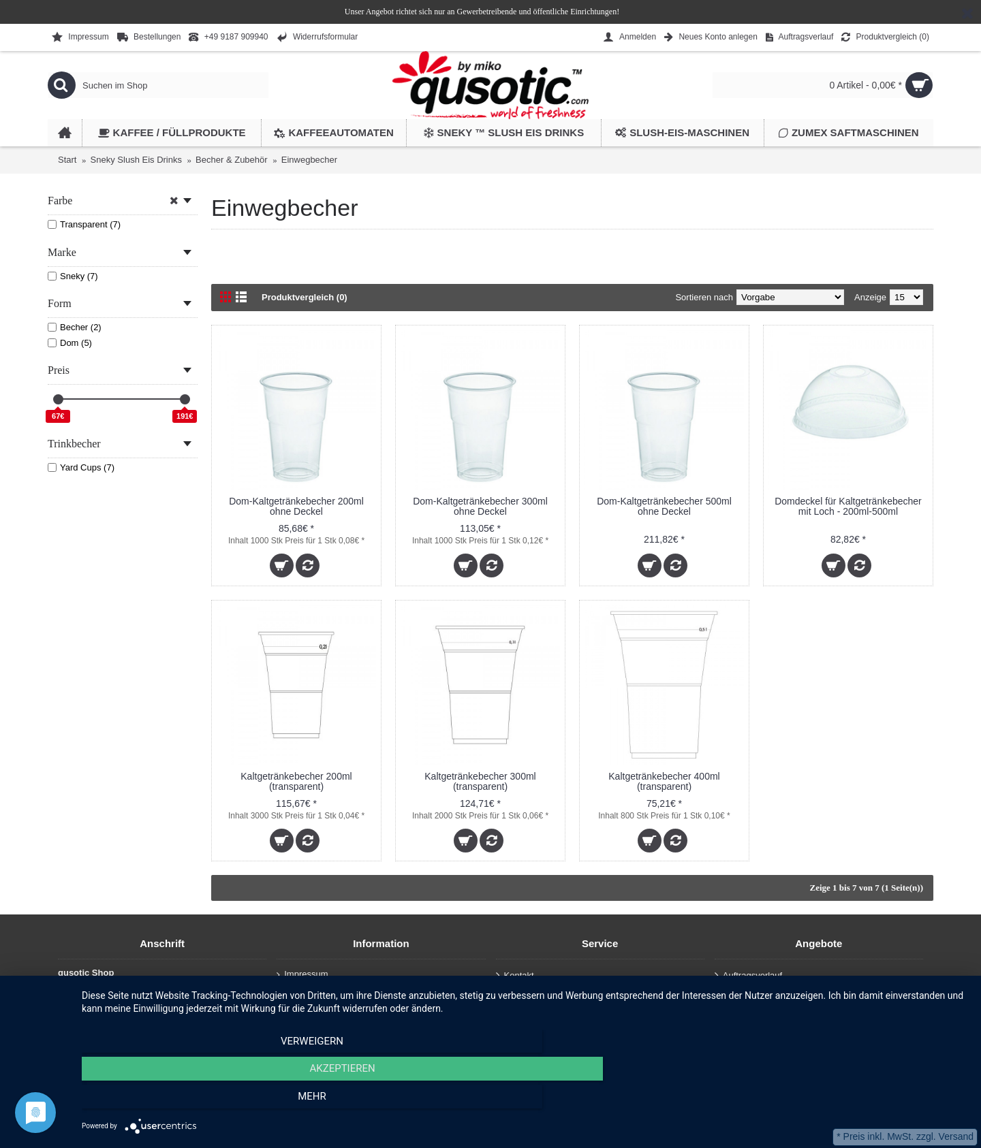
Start (67, 160)
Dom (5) (70, 343)
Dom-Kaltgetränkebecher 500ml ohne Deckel (664, 506)
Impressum (302, 974)
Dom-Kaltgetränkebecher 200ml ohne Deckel (296, 506)
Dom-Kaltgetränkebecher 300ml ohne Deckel (480, 506)
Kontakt (515, 976)
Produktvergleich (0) (304, 297)
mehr (834, 1101)
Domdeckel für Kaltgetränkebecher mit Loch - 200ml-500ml (848, 506)
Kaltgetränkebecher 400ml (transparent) (663, 781)
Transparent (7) (84, 224)
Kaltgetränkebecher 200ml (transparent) (296, 781)
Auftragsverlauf (529, 994)
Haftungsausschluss (320, 1005)
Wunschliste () (749, 994)
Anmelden (520, 1030)
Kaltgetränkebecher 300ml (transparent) (479, 781)
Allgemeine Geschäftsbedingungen (349, 1021)
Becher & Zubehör (232, 160)
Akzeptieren (524, 1101)
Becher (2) (75, 327)
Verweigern (214, 1101)
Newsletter (739, 1012)
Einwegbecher (309, 160)
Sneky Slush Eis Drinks (136, 160)
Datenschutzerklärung (323, 990)
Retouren (518, 1012)
